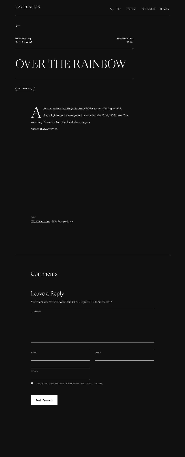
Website (34, 371)
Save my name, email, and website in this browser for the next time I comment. (69, 384)
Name (34, 353)
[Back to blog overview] (17, 27)
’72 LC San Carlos (40, 221)
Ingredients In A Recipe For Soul (66, 108)
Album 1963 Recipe (25, 89)
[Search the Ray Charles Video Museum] (112, 9)
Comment (36, 312)
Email (98, 353)
